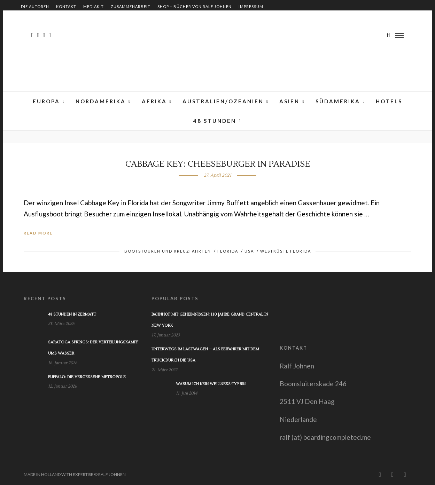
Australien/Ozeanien (223, 101)
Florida (227, 251)
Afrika (154, 101)
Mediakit (93, 6)
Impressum (251, 6)
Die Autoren (35, 6)
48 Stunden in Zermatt (72, 314)
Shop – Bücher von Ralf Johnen (194, 6)
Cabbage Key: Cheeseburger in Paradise (217, 164)
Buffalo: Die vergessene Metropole (87, 377)
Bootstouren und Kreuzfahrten (167, 251)
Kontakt (66, 6)
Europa (46, 101)
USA (249, 251)
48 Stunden (214, 121)
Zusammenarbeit (130, 6)
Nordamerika (101, 101)
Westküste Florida (285, 251)
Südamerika (338, 101)
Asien (289, 101)
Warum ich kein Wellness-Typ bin (211, 384)
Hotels (389, 101)
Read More (38, 233)
